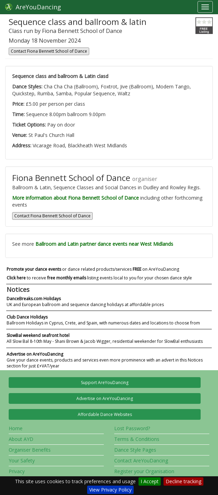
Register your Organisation (144, 471)
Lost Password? (132, 428)
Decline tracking (183, 481)
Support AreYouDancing (104, 382)
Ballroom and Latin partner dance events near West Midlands (104, 244)
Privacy (17, 471)
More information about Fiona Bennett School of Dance (75, 197)
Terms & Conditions (136, 439)
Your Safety (22, 460)
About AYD (21, 439)
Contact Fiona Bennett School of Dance (49, 51)
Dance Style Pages (135, 449)
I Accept (150, 481)
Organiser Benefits (30, 449)
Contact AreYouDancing (141, 460)
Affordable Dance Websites (105, 414)
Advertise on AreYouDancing (104, 398)
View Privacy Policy (110, 489)
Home (16, 428)
